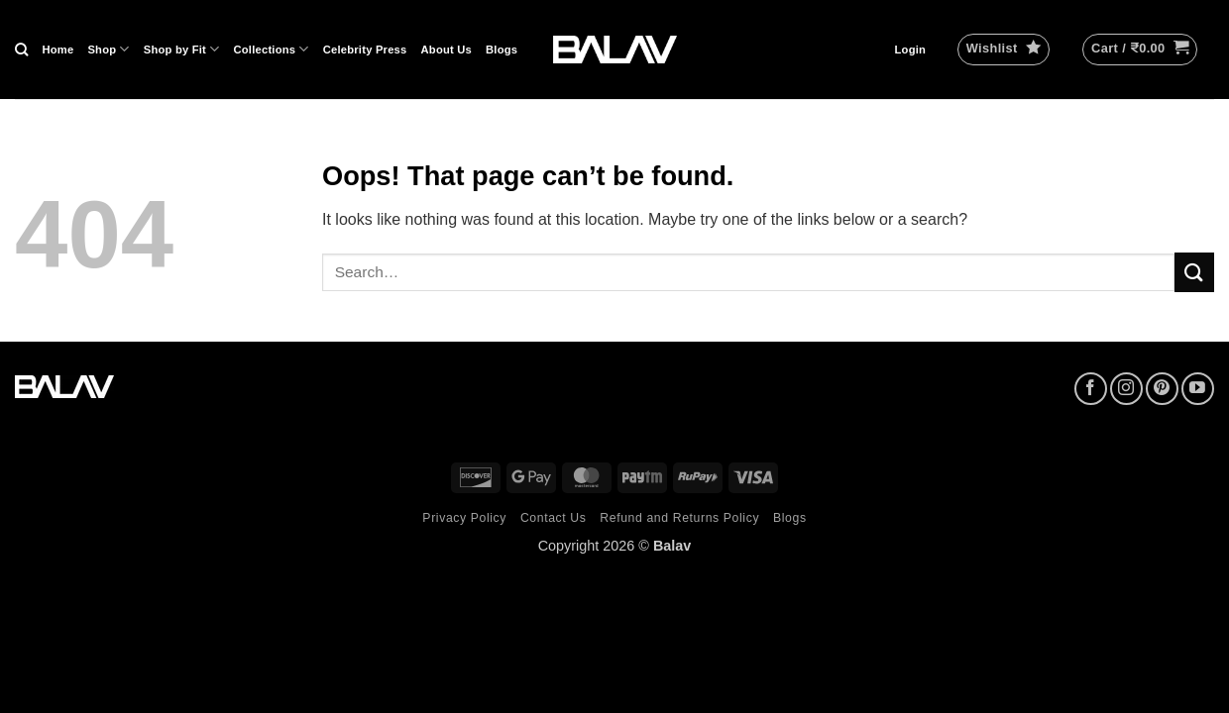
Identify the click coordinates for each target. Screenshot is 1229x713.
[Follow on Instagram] (1126, 388)
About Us (447, 49)
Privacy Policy (464, 518)
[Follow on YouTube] (1197, 388)
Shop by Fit (182, 49)
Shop (108, 49)
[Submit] (1194, 272)
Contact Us (553, 518)
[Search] (21, 49)
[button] (911, 49)
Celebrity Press (365, 49)
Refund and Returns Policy (679, 518)
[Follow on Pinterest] (1162, 388)
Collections (271, 49)
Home (57, 49)
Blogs (501, 49)
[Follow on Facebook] (1090, 388)
